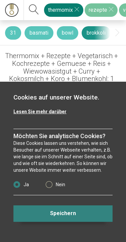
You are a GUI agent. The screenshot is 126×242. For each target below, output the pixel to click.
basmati (39, 33)
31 (13, 33)
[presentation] (117, 32)
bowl (67, 33)
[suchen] (34, 10)
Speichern (63, 213)
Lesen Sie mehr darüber (40, 111)
